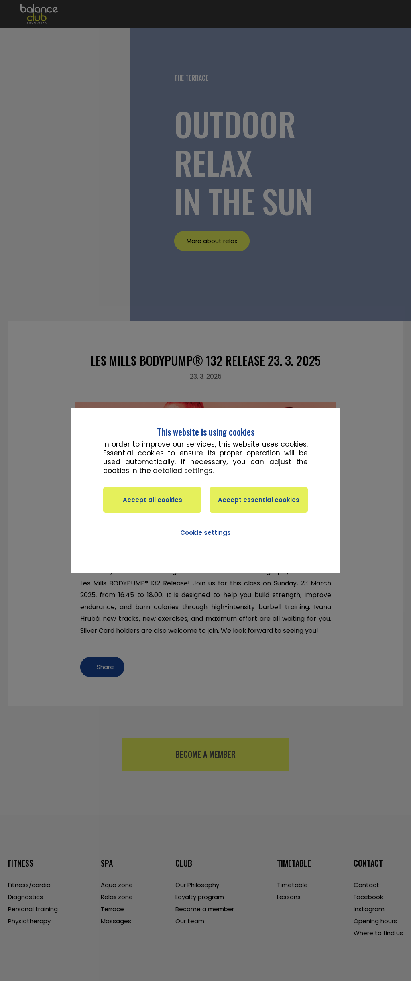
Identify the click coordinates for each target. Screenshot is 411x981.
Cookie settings (205, 532)
